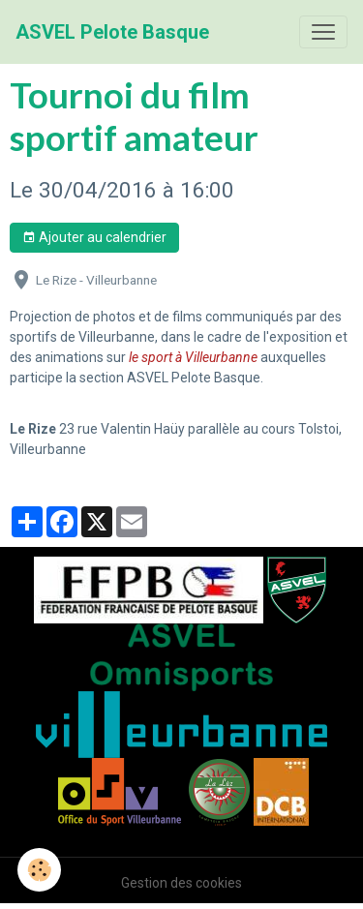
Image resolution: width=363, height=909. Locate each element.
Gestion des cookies (181, 883)
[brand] (112, 31)
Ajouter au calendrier (94, 238)
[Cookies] (39, 870)
